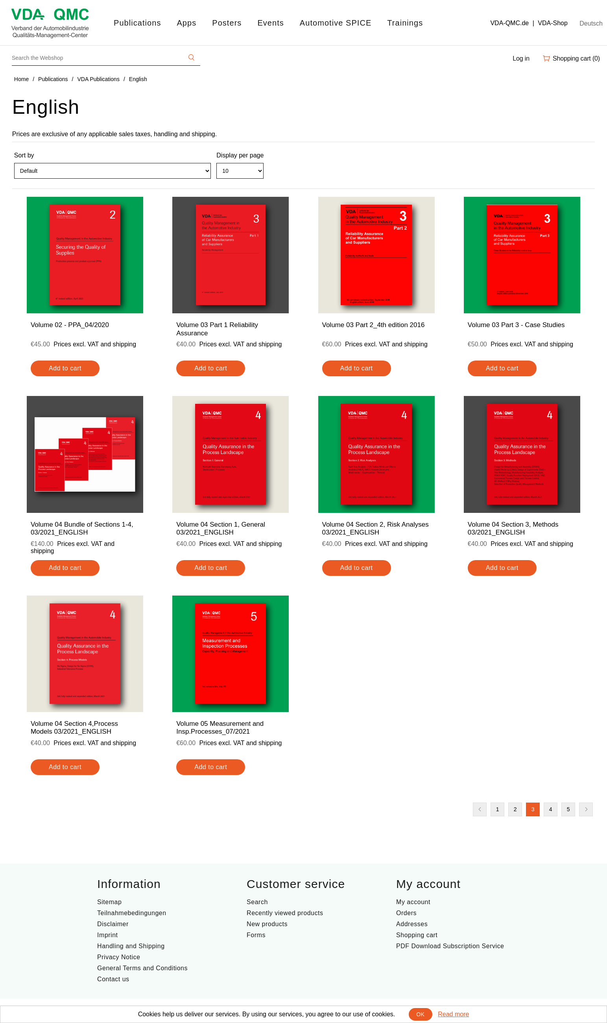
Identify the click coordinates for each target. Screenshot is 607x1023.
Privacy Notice (118, 957)
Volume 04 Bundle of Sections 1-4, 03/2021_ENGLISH (82, 528)
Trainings (405, 22)
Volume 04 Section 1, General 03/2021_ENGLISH (220, 528)
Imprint (107, 935)
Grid (574, 174)
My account (413, 902)
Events (270, 22)
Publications (137, 22)
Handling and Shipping (131, 946)
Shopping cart (416, 935)
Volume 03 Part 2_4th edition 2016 (373, 325)
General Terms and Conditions (142, 968)
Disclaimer (113, 924)
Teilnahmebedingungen (131, 913)
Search (257, 902)
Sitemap (109, 902)
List (588, 174)
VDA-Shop (553, 23)
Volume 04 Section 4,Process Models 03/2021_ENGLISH (74, 727)
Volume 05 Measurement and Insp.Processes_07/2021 (220, 727)
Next (586, 809)
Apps (186, 22)
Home (21, 79)
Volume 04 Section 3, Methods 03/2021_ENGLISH (513, 528)
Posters (227, 22)
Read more (453, 1014)
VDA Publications (98, 79)
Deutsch (591, 23)
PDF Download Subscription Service (450, 946)
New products (267, 924)
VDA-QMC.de (509, 23)
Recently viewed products (285, 913)
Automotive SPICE (335, 22)
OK (420, 1014)
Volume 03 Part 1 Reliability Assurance (217, 329)
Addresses (412, 924)
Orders (406, 913)
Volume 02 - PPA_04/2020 (70, 325)
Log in (521, 58)
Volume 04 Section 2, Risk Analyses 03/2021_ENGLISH (375, 528)
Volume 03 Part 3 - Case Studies (516, 325)
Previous (480, 809)
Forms (256, 935)
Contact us (113, 979)
